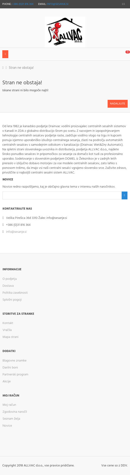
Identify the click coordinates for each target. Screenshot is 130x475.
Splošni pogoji (12, 299)
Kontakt (8, 323)
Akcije (7, 381)
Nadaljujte (117, 103)
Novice (7, 425)
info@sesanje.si (57, 4)
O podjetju (10, 279)
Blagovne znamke (15, 360)
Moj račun (9, 405)
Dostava (8, 286)
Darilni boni (10, 367)
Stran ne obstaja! (21, 68)
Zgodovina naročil (15, 412)
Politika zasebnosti (15, 293)
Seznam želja (11, 419)
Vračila (7, 330)
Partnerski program (15, 374)
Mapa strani (10, 337)
